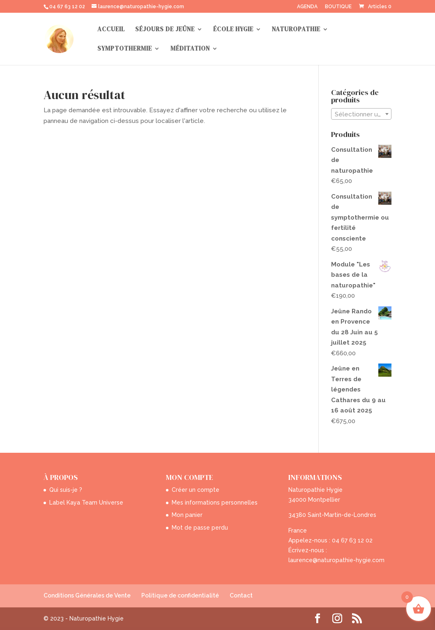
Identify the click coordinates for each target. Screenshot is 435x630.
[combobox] (361, 114)
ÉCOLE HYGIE (233, 29)
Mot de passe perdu (200, 527)
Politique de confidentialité (180, 595)
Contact (241, 595)
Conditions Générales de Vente (87, 595)
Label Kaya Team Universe (86, 502)
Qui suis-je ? (65, 489)
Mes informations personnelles (215, 502)
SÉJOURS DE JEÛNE (165, 29)
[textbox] (361, 114)
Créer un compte (195, 489)
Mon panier (187, 515)
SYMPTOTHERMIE (124, 49)
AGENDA (307, 6)
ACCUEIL (111, 29)
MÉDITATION (190, 49)
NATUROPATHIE (296, 29)
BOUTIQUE (338, 6)
